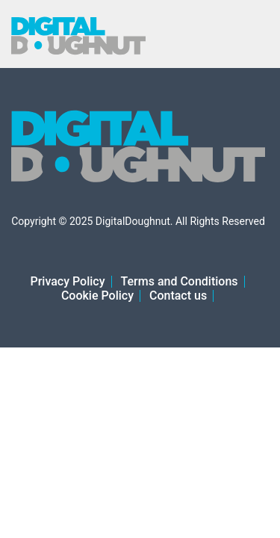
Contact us (178, 295)
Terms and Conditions (179, 281)
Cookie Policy (97, 295)
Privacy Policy (67, 281)
